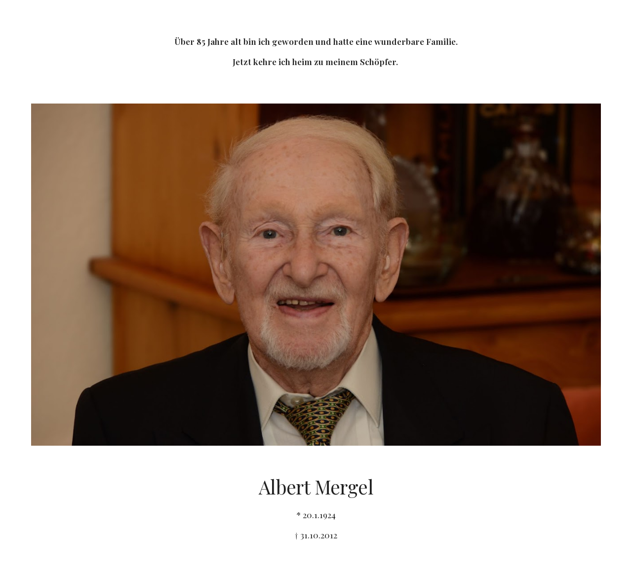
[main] (316, 46)
